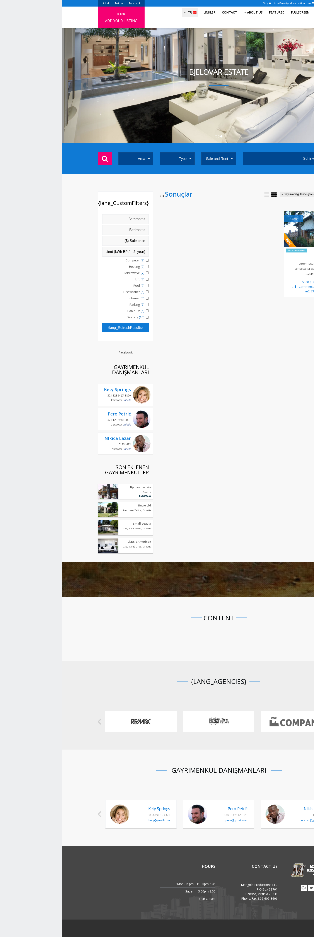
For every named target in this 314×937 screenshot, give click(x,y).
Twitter (57, 3)
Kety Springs (55, 389)
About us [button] (192, 17)
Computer (74, 260)
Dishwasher (72, 292)
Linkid (43, 3)
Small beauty (80, 523)
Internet (75, 298)
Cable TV (75, 311)
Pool (78, 285)
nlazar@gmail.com (251, 820)
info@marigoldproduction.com (233, 3)
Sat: (125, 891)
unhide (65, 400)
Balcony (74, 317)
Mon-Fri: (120, 884)
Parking (76, 304)
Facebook (73, 3)
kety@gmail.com (97, 820)
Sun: (140, 899)
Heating (75, 266)
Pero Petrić (57, 414)
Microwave (73, 273)
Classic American (77, 542)
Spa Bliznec (263, 256)
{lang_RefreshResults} (63, 327)
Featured (215, 17)
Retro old (83, 505)
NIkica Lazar (56, 438)
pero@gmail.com (175, 820)
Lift (78, 279)
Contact (167, 17)
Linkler (148, 17)
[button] (23, 85)
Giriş (205, 3)
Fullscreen (238, 17)
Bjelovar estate (78, 487)
